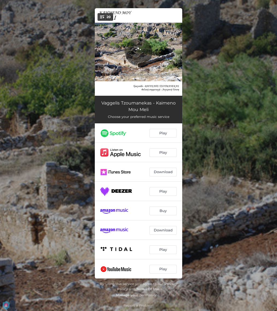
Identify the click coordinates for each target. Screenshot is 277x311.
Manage (122, 295)
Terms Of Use (147, 289)
